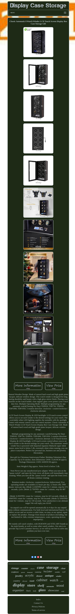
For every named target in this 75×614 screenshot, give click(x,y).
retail (62, 591)
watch (54, 580)
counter (24, 568)
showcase (53, 590)
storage (52, 567)
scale (62, 581)
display (19, 585)
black (28, 591)
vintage (15, 568)
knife (34, 591)
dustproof (30, 572)
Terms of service (38, 610)
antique (49, 575)
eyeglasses (15, 572)
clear (63, 568)
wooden (57, 572)
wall (63, 572)
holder (48, 571)
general (23, 572)
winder (58, 576)
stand (31, 581)
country (16, 581)
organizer (18, 590)
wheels (32, 569)
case (40, 567)
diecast (24, 581)
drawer (39, 576)
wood (60, 585)
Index (38, 599)
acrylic (29, 575)
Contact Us (38, 603)
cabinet (42, 580)
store (31, 585)
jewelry (19, 576)
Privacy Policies (38, 606)
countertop (38, 572)
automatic (50, 586)
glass (42, 590)
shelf (41, 585)
